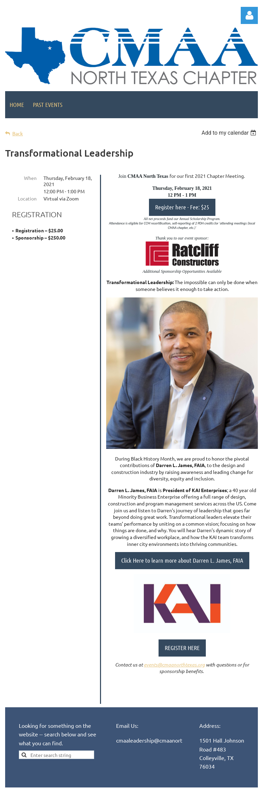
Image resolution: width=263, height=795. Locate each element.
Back (17, 133)
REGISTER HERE (182, 647)
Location (27, 198)
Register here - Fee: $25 (182, 207)
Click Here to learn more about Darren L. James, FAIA (182, 560)
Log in (249, 15)
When (30, 178)
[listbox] (229, 133)
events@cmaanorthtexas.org (174, 664)
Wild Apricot (176, 788)
